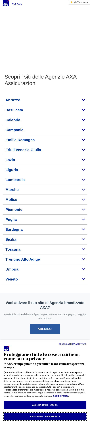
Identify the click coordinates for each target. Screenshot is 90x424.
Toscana (12, 249)
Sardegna (14, 229)
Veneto (11, 279)
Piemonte (13, 209)
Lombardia (15, 180)
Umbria (11, 269)
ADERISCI (45, 328)
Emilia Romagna (20, 140)
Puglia (11, 219)
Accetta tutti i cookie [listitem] (45, 404)
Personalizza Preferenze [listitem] (45, 416)
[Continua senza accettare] (72, 344)
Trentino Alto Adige (22, 259)
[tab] (45, 100)
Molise (11, 199)
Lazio (10, 160)
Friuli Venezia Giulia (23, 150)
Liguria (11, 170)
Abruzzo (12, 100)
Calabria (12, 120)
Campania (14, 130)
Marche (12, 189)
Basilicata (14, 110)
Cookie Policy (60, 395)
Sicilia (10, 239)
